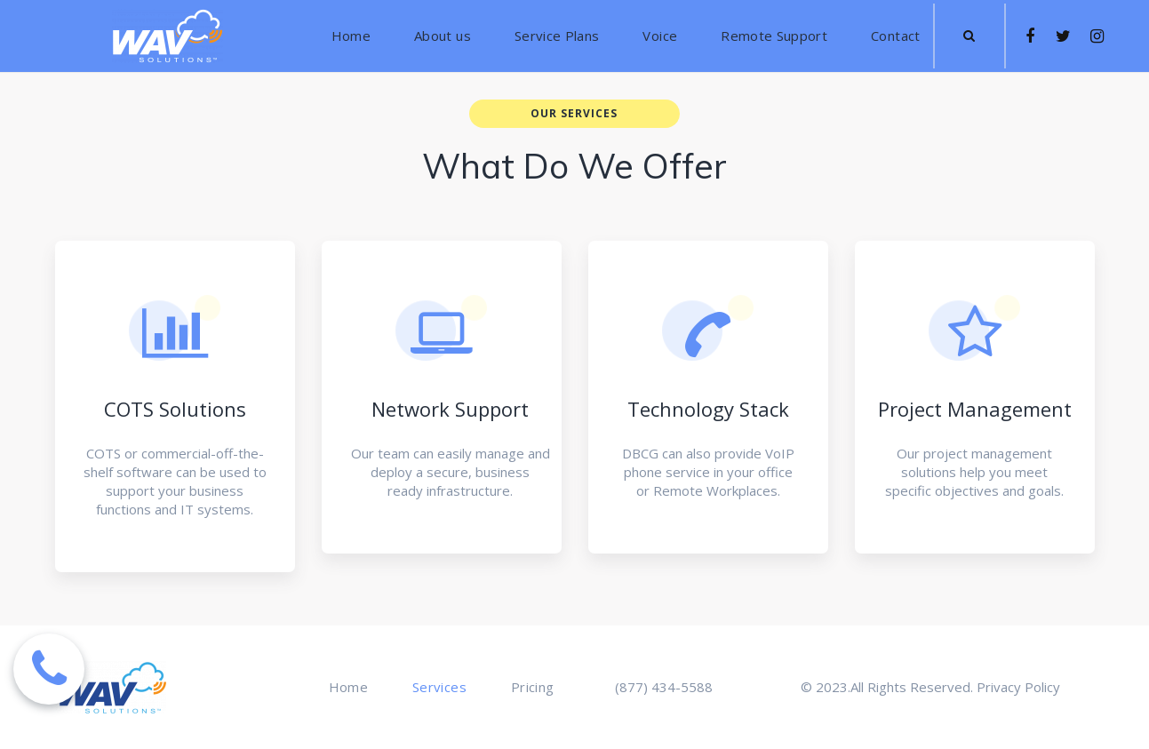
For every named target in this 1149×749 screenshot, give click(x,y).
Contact (895, 36)
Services (439, 687)
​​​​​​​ (969, 35)
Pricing (532, 687)
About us (442, 36)
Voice (659, 36)
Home (351, 36)
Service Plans (557, 36)
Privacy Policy (1018, 687)
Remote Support (774, 36)
